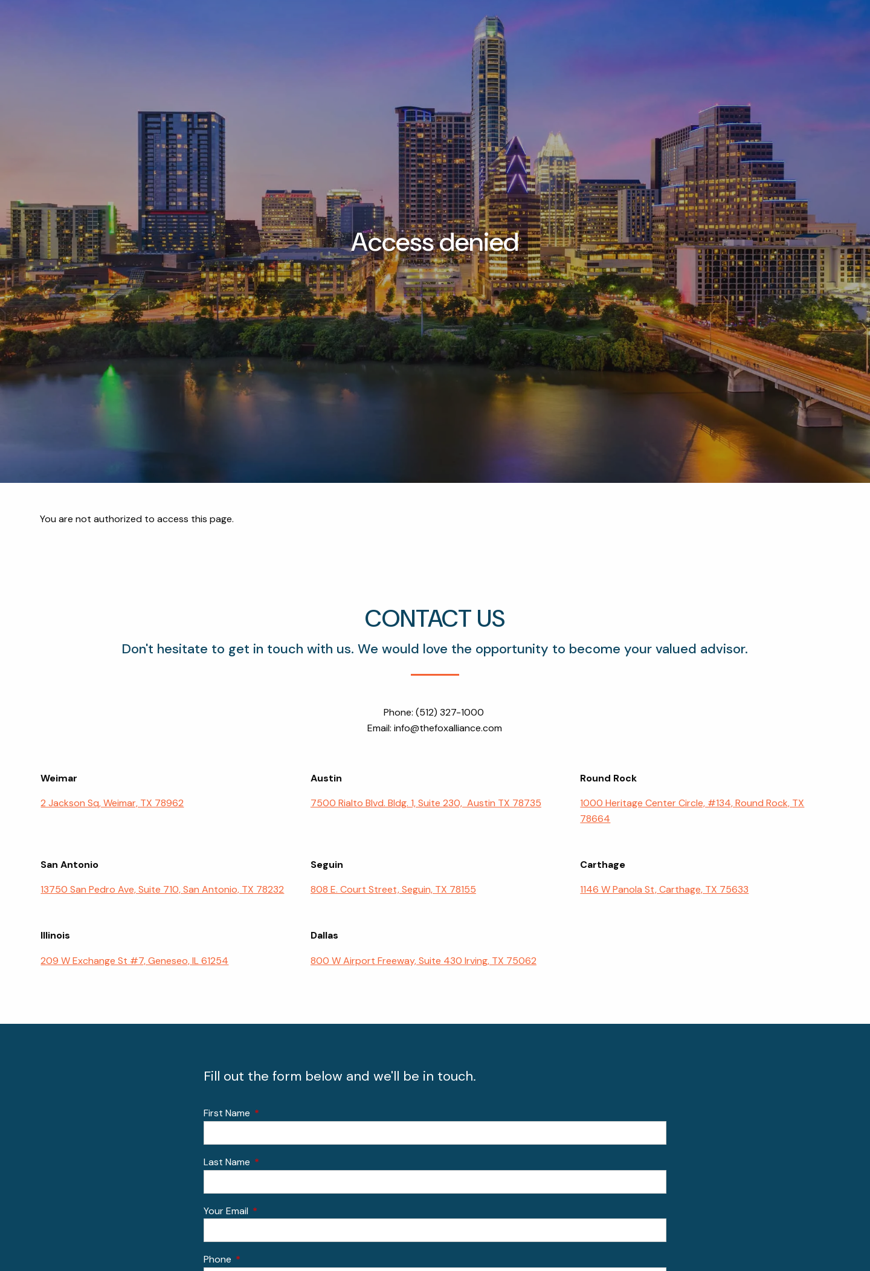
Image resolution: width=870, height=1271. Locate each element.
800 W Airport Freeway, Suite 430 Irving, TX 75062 (423, 960)
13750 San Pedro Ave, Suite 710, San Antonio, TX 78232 (162, 890)
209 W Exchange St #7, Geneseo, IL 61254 (134, 960)
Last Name (273, 1162)
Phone (264, 1259)
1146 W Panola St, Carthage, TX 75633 (664, 890)
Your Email (272, 1211)
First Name (273, 1113)
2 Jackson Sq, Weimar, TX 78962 (112, 803)
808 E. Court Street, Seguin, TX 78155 (393, 890)
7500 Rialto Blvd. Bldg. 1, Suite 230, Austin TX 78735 (426, 803)
